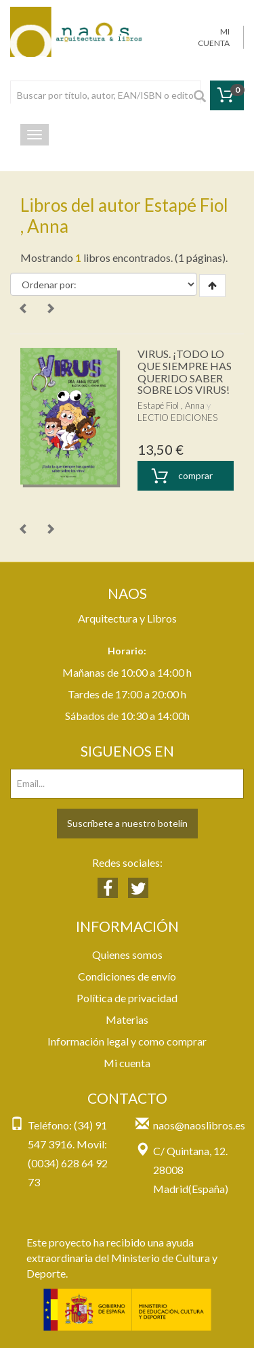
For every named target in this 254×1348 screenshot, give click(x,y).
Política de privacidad (127, 997)
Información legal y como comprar (127, 1041)
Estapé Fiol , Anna (171, 405)
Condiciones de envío (127, 976)
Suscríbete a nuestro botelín (127, 823)
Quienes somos (127, 954)
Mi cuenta (127, 1062)
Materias (127, 1019)
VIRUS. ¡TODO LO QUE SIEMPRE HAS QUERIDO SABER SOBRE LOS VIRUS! (184, 371)
